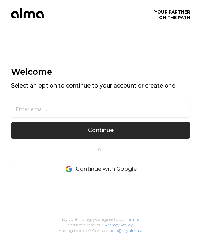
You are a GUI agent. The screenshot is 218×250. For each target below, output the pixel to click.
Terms (133, 219)
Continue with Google (101, 169)
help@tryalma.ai (126, 230)
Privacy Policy (118, 224)
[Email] (100, 109)
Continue (101, 130)
